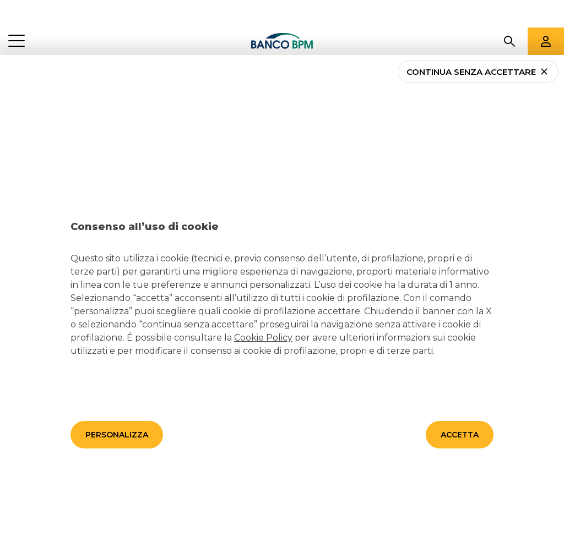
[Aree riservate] (545, 14)
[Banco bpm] (282, 14)
